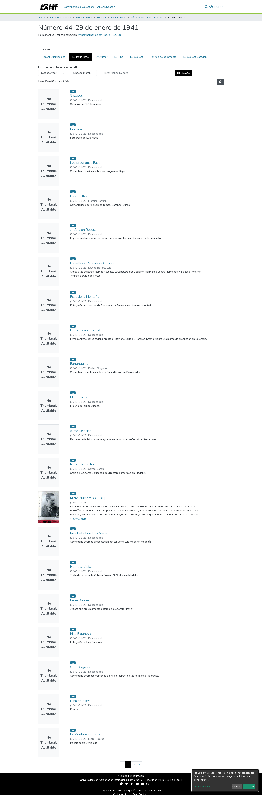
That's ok (249, 786)
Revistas (101, 17)
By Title (118, 57)
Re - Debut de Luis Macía (88, 533)
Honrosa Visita (81, 566)
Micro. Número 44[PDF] (87, 498)
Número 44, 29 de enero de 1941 (147, 17)
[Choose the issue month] (83, 73)
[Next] (139, 764)
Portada (76, 129)
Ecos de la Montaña (84, 296)
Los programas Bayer (86, 162)
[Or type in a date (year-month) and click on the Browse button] (138, 73)
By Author (101, 57)
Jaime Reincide (81, 431)
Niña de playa (80, 701)
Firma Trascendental (85, 330)
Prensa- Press (84, 17)
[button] (211, 7)
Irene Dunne (79, 600)
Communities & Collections (79, 7)
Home (42, 17)
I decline (236, 786)
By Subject (136, 57)
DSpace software (110, 790)
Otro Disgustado (82, 667)
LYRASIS (156, 790)
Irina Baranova (80, 633)
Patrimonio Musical (61, 17)
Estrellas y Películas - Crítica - (92, 263)
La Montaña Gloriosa (85, 734)
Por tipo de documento (163, 57)
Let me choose (202, 786)
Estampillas (78, 196)
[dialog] (225, 780)
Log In (217, 7)
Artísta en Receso (83, 229)
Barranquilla (79, 363)
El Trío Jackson (81, 397)
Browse (183, 73)
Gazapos (76, 95)
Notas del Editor (82, 464)
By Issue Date (80, 57)
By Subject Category (195, 57)
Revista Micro (118, 17)
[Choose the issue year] (51, 73)
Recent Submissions (53, 57)
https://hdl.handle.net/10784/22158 (99, 35)
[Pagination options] (220, 82)
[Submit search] (206, 7)
